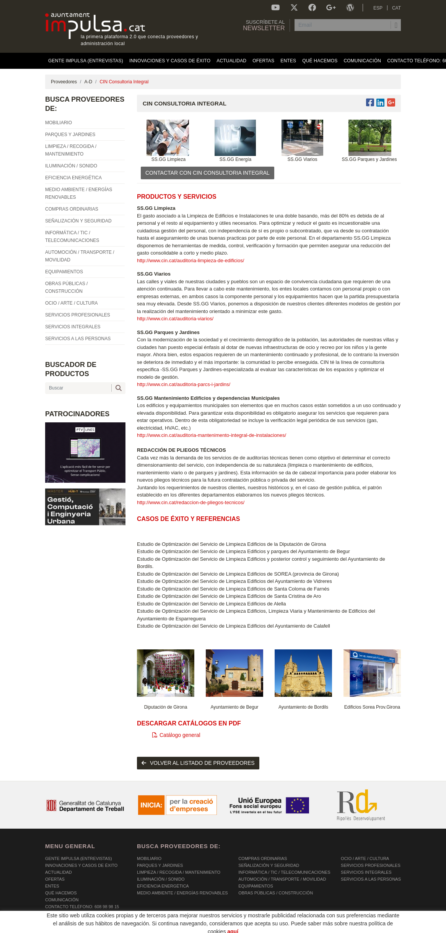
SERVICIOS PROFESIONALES (370, 865)
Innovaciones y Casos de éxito (81, 865)
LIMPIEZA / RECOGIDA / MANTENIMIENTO (178, 872)
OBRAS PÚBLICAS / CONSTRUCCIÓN (275, 893)
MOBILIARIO (149, 858)
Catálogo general (176, 735)
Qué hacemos (61, 893)
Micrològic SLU (356, 928)
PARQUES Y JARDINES (160, 865)
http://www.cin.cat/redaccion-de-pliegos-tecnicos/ (190, 502)
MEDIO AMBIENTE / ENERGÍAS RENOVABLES (182, 893)
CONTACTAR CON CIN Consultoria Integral (207, 173)
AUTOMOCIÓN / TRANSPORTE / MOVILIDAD (282, 879)
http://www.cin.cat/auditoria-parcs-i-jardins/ (183, 384)
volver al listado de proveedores (198, 763)
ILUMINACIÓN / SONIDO (161, 879)
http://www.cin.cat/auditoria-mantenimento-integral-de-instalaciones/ (211, 435)
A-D (88, 81)
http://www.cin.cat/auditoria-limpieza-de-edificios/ (190, 260)
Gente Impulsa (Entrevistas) (78, 858)
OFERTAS (55, 879)
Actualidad (58, 872)
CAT (396, 8)
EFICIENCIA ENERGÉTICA (163, 886)
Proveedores (64, 81)
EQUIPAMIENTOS (255, 886)
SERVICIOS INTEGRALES (366, 872)
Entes (52, 886)
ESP (378, 8)
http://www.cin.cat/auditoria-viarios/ (175, 318)
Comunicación (61, 899)
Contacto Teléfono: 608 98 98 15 (82, 906)
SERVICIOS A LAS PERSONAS (371, 879)
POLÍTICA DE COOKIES (68, 927)
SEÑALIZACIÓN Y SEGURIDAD (268, 865)
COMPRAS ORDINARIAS (262, 858)
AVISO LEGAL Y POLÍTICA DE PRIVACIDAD (143, 927)
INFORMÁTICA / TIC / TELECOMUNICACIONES (284, 872)
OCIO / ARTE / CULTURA (365, 858)
